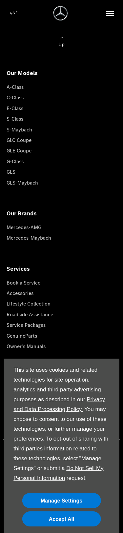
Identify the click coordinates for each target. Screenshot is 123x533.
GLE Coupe (19, 150)
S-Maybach (19, 129)
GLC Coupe (19, 140)
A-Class (15, 87)
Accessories (20, 293)
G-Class (15, 161)
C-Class (15, 97)
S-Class (15, 118)
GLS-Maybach (22, 182)
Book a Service (23, 282)
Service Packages (26, 325)
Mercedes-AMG (24, 227)
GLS (11, 171)
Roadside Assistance (30, 314)
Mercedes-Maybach (29, 237)
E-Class (15, 108)
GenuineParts (22, 335)
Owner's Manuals (26, 346)
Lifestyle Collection (29, 303)
